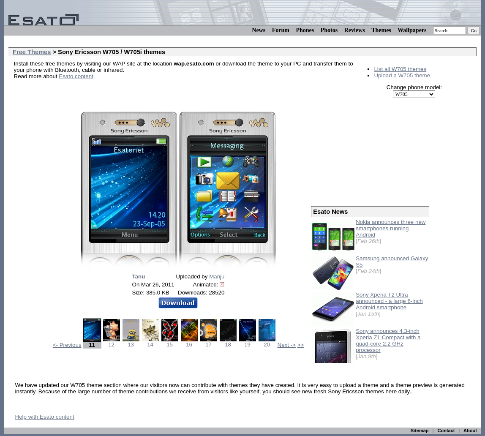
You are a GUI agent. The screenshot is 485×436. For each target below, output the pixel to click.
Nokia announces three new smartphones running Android (390, 228)
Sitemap (420, 430)
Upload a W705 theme (402, 75)
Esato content (76, 76)
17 (208, 342)
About (470, 430)
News (258, 30)
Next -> (287, 345)
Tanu (138, 276)
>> (300, 345)
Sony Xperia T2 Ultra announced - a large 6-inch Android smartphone (389, 301)
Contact (446, 430)
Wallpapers (412, 30)
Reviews (354, 30)
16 (189, 342)
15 (169, 342)
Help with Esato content (44, 417)
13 (131, 342)
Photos (329, 30)
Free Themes (32, 52)
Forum (280, 30)
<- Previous (67, 345)
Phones (305, 30)
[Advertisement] (113, 89)
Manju (216, 276)
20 (267, 342)
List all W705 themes (400, 69)
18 (228, 342)
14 (150, 342)
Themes (381, 30)
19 (247, 342)
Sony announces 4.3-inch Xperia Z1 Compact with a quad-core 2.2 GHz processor (388, 340)
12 (111, 342)
